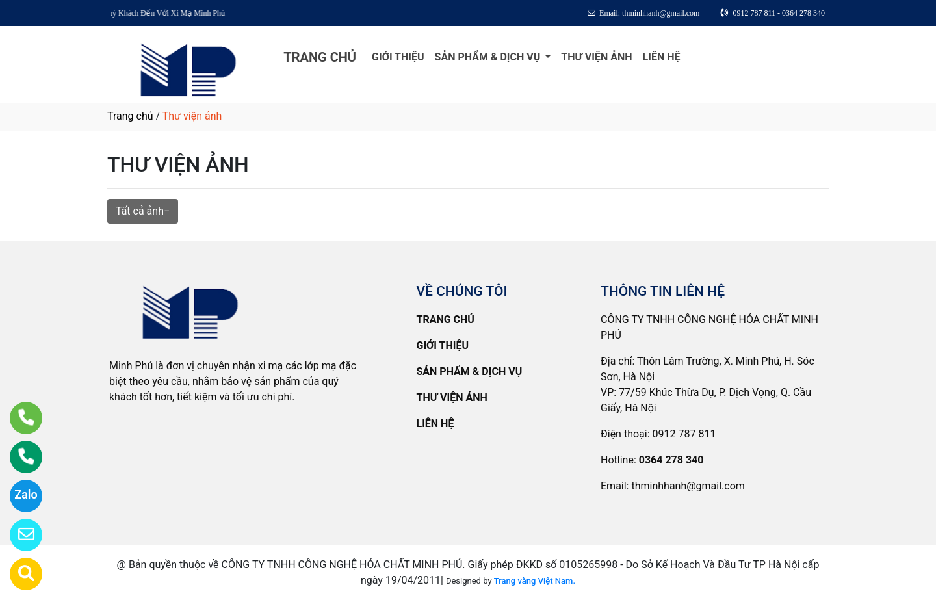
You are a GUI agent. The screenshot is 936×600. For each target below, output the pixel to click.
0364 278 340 (671, 460)
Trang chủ (130, 116)
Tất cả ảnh (140, 211)
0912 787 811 (684, 434)
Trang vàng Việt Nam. (534, 581)
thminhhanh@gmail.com (687, 486)
